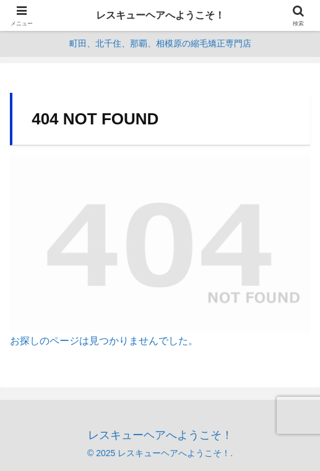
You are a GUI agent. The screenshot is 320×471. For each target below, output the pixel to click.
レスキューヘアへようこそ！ (160, 15)
